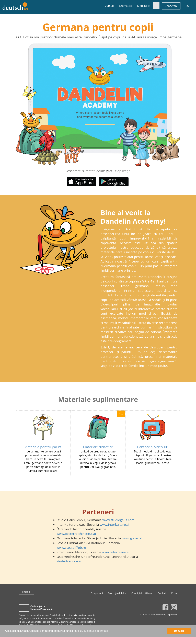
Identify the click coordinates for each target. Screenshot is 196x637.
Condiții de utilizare (142, 593)
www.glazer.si (132, 538)
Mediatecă (143, 6)
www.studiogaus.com (118, 520)
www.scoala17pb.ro (71, 547)
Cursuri (109, 6)
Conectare (171, 6)
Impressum (172, 614)
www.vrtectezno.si (115, 552)
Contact (162, 593)
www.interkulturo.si (114, 524)
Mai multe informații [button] (96, 630)
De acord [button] (179, 631)
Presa (174, 593)
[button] (49, 105)
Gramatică (125, 6)
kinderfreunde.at (69, 561)
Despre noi (97, 593)
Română (26, 591)
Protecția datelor (117, 593)
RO (188, 6)
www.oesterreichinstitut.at (76, 533)
